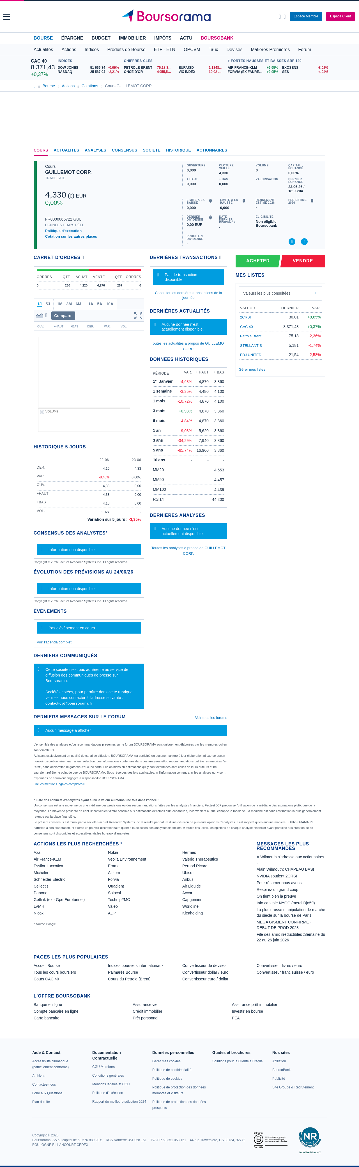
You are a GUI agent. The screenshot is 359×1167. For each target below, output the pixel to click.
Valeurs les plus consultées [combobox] (267, 293)
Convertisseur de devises (204, 965)
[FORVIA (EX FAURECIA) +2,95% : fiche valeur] (253, 72)
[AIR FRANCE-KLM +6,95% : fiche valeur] (253, 68)
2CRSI (245, 317)
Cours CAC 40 (46, 979)
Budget (101, 38)
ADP (112, 913)
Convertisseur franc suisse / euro (285, 972)
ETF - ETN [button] (164, 49)
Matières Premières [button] (270, 49)
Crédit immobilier (147, 1011)
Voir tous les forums (211, 718)
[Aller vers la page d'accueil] (180, 16)
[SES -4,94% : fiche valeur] (305, 72)
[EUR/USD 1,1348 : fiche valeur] (202, 68)
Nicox (38, 913)
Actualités (66, 150)
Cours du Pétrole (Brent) (129, 979)
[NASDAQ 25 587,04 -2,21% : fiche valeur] (89, 72)
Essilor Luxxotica (48, 866)
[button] (6, 16)
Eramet (114, 866)
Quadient (116, 886)
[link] (38, 1076)
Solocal (114, 893)
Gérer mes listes (252, 369)
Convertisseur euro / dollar (205, 979)
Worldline (190, 906)
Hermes (189, 852)
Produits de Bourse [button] (126, 49)
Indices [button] (92, 49)
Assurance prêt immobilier (254, 1004)
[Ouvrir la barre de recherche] (280, 16)
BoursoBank (217, 38)
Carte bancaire (46, 1018)
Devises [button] (235, 49)
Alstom (114, 872)
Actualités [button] (43, 49)
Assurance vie (145, 1004)
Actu (186, 38)
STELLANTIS (251, 345)
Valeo (113, 906)
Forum (304, 49)
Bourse (43, 38)
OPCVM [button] (192, 49)
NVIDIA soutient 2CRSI (277, 876)
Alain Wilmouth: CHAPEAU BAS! (285, 869)
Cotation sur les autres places (71, 236)
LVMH (39, 906)
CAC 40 (39, 61)
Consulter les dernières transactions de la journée (188, 295)
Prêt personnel (145, 1018)
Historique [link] (178, 150)
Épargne (72, 38)
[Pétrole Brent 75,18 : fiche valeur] (149, 68)
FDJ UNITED (250, 355)
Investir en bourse (247, 1011)
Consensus (124, 150)
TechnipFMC (119, 899)
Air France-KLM (47, 859)
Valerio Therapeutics (200, 859)
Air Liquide (191, 886)
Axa (37, 852)
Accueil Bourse (47, 965)
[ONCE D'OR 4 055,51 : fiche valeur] (149, 72)
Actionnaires (212, 150)
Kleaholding (192, 913)
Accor (187, 893)
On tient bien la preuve (276, 896)
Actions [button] (68, 49)
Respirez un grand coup (277, 889)
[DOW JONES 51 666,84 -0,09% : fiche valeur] (89, 68)
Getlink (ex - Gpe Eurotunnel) (59, 899)
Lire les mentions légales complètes (59, 784)
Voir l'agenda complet (54, 642)
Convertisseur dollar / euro (205, 972)
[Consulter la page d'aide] (285, 16)
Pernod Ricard (195, 866)
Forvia (113, 879)
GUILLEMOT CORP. (68, 172)
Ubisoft (188, 872)
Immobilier (132, 38)
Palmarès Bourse (123, 972)
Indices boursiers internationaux (136, 965)
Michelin (41, 872)
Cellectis (41, 886)
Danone (40, 893)
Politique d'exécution (63, 231)
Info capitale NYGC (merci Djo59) (286, 903)
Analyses (95, 150)
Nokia (113, 852)
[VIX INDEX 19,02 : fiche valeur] (202, 72)
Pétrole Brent (250, 336)
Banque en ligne (48, 1004)
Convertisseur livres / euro (279, 965)
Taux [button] (213, 49)
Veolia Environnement (127, 859)
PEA (236, 1018)
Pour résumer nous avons (279, 883)
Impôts (162, 38)
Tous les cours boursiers (55, 972)
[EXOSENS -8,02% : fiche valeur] (305, 68)
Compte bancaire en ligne (56, 1011)
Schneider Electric (49, 879)
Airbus (188, 879)
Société (151, 150)
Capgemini (191, 899)
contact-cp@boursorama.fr (68, 703)
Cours (41, 150)
